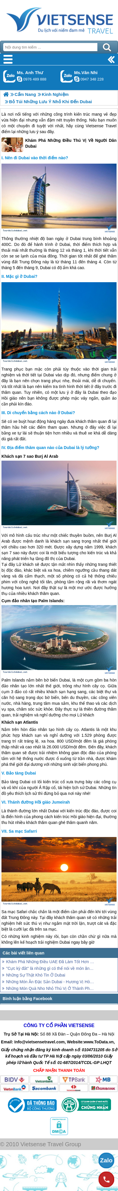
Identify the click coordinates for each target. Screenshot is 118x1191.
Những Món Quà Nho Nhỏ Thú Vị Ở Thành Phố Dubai (50, 988)
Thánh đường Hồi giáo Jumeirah (39, 802)
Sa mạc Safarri (23, 831)
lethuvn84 (19, 79)
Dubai (75, 238)
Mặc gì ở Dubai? (21, 276)
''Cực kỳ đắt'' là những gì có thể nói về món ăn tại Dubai (50, 968)
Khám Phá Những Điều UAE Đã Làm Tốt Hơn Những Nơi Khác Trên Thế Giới (50, 961)
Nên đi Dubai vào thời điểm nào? (36, 157)
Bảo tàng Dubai (21, 773)
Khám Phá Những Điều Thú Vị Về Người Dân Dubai (59, 144)
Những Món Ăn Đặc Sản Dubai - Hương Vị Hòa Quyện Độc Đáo (50, 981)
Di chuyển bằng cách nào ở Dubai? (41, 412)
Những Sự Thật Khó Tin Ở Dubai (35, 975)
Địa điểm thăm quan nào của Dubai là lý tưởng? (53, 447)
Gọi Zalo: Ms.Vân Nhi (66, 76)
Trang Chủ (59, 19)
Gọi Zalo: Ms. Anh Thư (9, 76)
